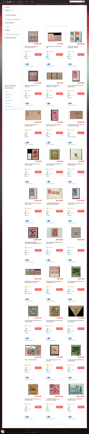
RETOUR (12, 10)
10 (65, 26)
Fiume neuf (7, 97)
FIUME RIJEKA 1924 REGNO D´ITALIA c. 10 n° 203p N (53, 86)
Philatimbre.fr (27, 429)
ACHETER (38, 54)
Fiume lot (7, 103)
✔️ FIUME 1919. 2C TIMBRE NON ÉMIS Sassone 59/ (75, 399)
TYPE (13, 2)
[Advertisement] (12, 62)
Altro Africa (50, 97)
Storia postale (72, 136)
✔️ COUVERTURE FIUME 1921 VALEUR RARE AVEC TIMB (53, 204)
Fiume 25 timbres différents (31, 359)
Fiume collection (9, 106)
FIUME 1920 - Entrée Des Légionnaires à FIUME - (73, 47)
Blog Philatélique (35, 432)
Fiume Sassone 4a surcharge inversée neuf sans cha (31, 47)
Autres (27, 371)
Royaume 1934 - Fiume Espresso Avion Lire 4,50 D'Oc (53, 125)
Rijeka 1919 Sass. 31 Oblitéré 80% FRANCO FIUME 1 (75, 164)
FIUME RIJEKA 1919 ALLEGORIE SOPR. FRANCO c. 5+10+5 (32, 282)
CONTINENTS (20, 2)
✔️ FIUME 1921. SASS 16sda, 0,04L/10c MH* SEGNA (52, 399)
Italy (49, 176)
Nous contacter (28, 432)
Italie (27, 58)
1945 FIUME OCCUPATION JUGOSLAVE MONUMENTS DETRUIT (33, 243)
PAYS (26, 2)
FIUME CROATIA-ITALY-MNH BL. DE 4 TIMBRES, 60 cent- (54, 282)
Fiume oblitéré (8, 100)
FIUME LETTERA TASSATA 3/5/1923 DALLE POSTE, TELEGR (75, 125)
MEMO (32, 2)
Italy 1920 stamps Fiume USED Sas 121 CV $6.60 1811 (54, 164)
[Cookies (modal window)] (2, 431)
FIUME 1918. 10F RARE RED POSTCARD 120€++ (31, 125)
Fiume (6, 91)
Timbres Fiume (8, 94)
